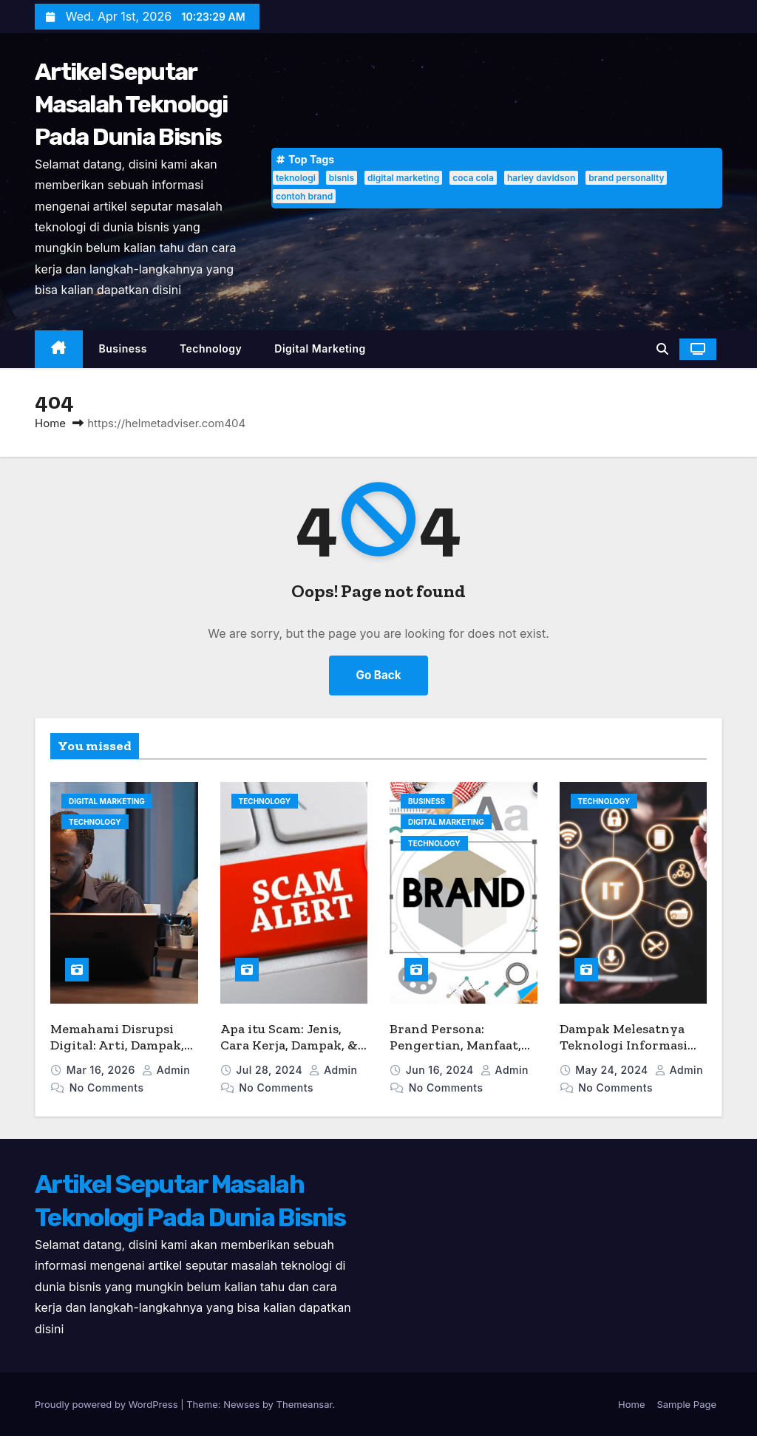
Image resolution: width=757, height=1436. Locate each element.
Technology (211, 348)
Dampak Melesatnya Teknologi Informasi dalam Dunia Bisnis (624, 1045)
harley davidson (541, 177)
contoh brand (304, 196)
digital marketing (403, 177)
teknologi (296, 177)
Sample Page (686, 1404)
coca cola (473, 177)
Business (123, 348)
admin (166, 1070)
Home (50, 423)
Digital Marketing (320, 348)
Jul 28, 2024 (270, 1070)
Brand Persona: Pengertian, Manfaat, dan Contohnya (455, 1045)
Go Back (378, 675)
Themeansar (304, 1404)
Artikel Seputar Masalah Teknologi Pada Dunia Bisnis (131, 104)
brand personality (626, 177)
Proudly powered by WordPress (107, 1404)
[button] (662, 348)
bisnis (341, 177)
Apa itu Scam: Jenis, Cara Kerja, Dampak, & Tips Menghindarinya (289, 1045)
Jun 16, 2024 (441, 1070)
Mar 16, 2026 (102, 1070)
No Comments (106, 1087)
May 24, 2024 (613, 1070)
